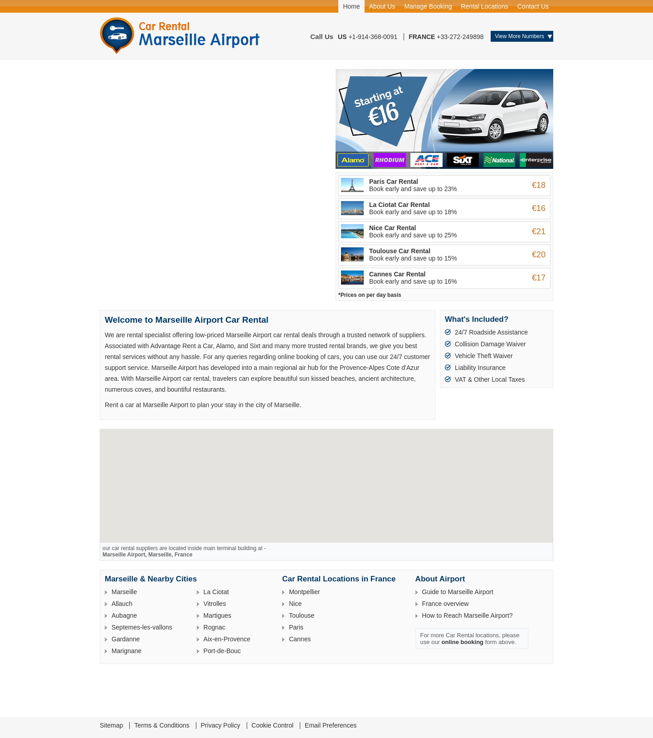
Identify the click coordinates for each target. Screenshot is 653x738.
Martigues (217, 615)
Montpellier (304, 591)
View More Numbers (519, 36)
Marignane (126, 650)
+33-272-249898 (460, 36)
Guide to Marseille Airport (457, 591)
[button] (326, 477)
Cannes (300, 639)
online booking (462, 642)
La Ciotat (216, 591)
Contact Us (533, 6)
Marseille (124, 591)
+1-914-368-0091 (372, 36)
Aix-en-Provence (227, 639)
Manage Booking (428, 6)
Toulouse (301, 615)
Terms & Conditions (161, 725)
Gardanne (126, 639)
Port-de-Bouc (222, 650)
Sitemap (111, 725)
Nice (295, 603)
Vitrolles (215, 603)
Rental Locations (484, 6)
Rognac (214, 627)
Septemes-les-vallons (142, 627)
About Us (382, 6)
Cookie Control (273, 725)
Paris (296, 627)
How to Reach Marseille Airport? (467, 615)
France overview (445, 603)
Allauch (122, 603)
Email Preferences (330, 725)
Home (351, 6)
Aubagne (124, 615)
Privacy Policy (220, 725)
